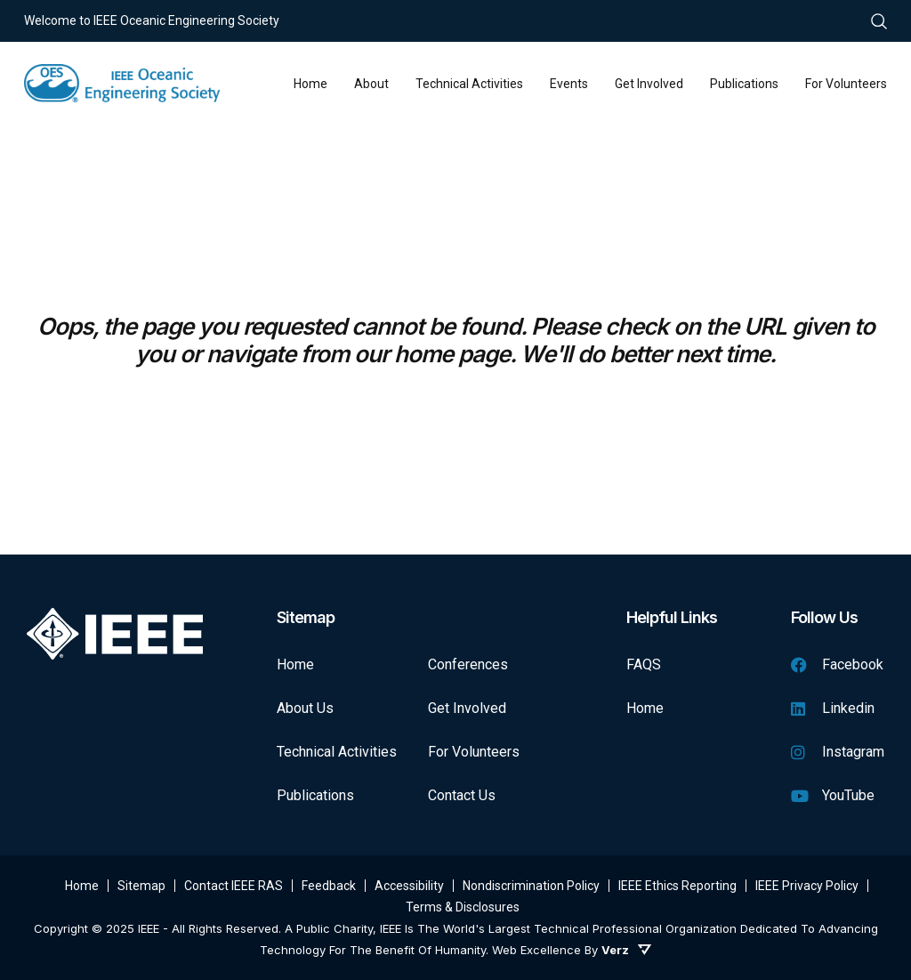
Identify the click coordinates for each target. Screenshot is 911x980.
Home (295, 664)
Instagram (837, 751)
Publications (315, 795)
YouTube (833, 795)
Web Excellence (536, 950)
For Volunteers (474, 751)
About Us (305, 708)
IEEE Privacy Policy (807, 885)
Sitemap (141, 885)
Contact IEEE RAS (233, 885)
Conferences (468, 664)
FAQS (643, 664)
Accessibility (409, 885)
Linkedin (833, 708)
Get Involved (467, 708)
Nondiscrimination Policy (531, 885)
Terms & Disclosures (463, 907)
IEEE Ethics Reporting (677, 885)
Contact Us (462, 795)
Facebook (837, 664)
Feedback (329, 885)
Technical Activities (337, 751)
